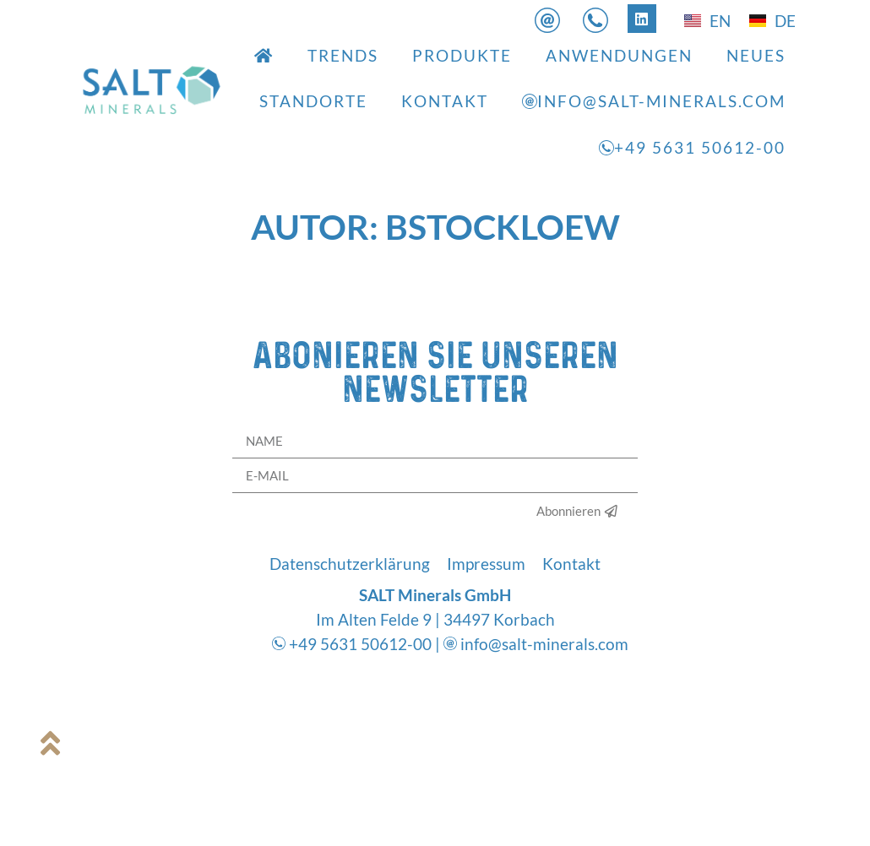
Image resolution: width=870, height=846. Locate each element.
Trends (342, 55)
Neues (756, 55)
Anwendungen (619, 55)
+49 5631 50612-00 (692, 147)
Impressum (486, 563)
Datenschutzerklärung (349, 563)
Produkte (462, 55)
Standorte (313, 101)
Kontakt (444, 101)
